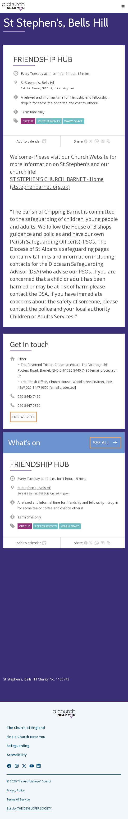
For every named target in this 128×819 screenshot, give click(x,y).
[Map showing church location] (64, 612)
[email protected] (103, 370)
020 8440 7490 (29, 396)
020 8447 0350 (29, 405)
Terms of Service (18, 799)
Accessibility (17, 754)
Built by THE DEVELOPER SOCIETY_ (30, 808)
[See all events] (105, 442)
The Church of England (26, 727)
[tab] (31, 141)
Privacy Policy (16, 790)
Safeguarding (18, 745)
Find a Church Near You (26, 736)
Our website (23, 417)
